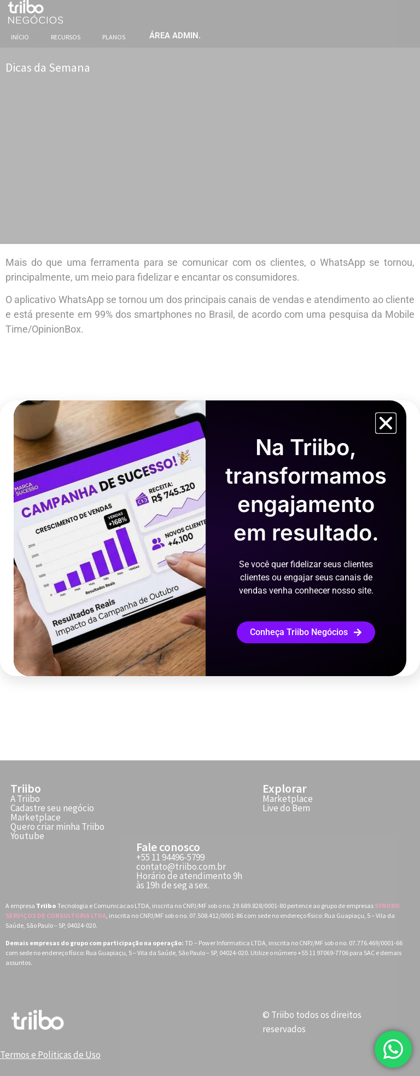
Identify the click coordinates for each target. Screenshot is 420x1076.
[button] (386, 423)
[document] (210, 538)
